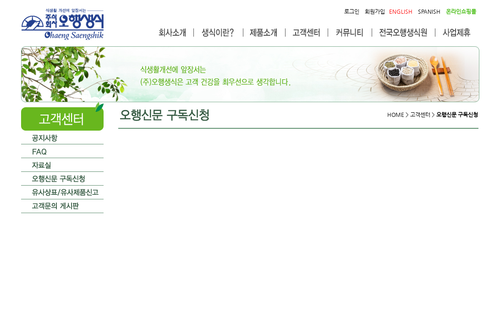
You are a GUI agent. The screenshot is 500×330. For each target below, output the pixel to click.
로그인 (351, 11)
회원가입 (375, 11)
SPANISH (429, 11)
